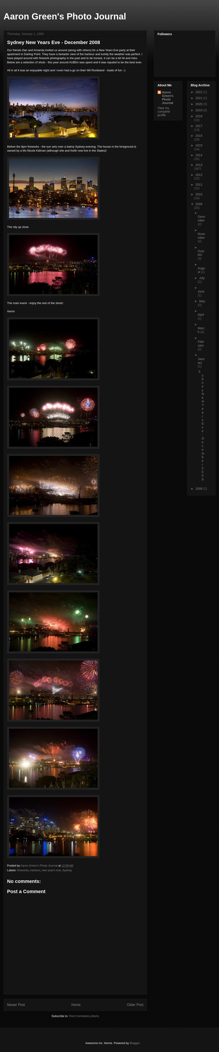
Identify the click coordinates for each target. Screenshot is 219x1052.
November (201, 235)
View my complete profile (164, 111)
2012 (199, 175)
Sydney (67, 870)
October (201, 253)
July (202, 278)
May (202, 301)
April (201, 314)
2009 (199, 204)
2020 (199, 104)
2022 (199, 92)
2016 (199, 135)
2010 (199, 194)
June (201, 291)
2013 (199, 165)
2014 (199, 155)
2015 (199, 145)
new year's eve (51, 870)
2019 (199, 110)
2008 (199, 488)
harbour (35, 870)
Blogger (134, 1043)
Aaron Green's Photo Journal (65, 16)
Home (76, 1005)
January (201, 360)
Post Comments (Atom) (84, 1016)
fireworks (23, 870)
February (201, 343)
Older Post (135, 1005)
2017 (199, 126)
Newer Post (16, 1005)
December (201, 218)
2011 (199, 184)
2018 (199, 116)
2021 (199, 98)
